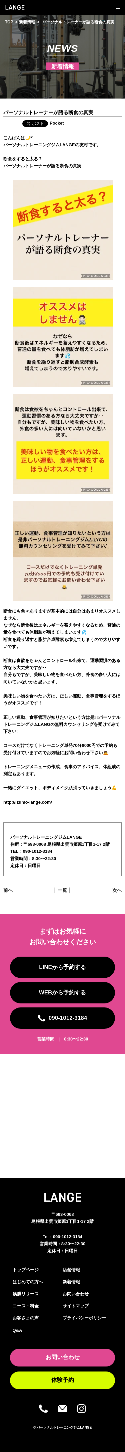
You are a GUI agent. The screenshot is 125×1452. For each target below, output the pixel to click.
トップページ (26, 1269)
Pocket (57, 123)
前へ (8, 890)
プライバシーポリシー (84, 1317)
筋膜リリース (26, 1293)
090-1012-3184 (67, 1236)
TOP (9, 22)
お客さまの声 (26, 1317)
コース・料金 (26, 1305)
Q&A (17, 1330)
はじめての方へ (28, 1281)
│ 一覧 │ (62, 890)
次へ (117, 890)
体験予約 (62, 1380)
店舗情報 (71, 1269)
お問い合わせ (76, 1293)
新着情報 (27, 22)
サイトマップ (76, 1305)
